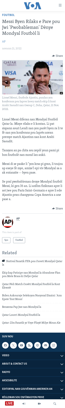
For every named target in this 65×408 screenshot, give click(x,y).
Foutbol (8, 15)
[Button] (57, 56)
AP (4, 41)
